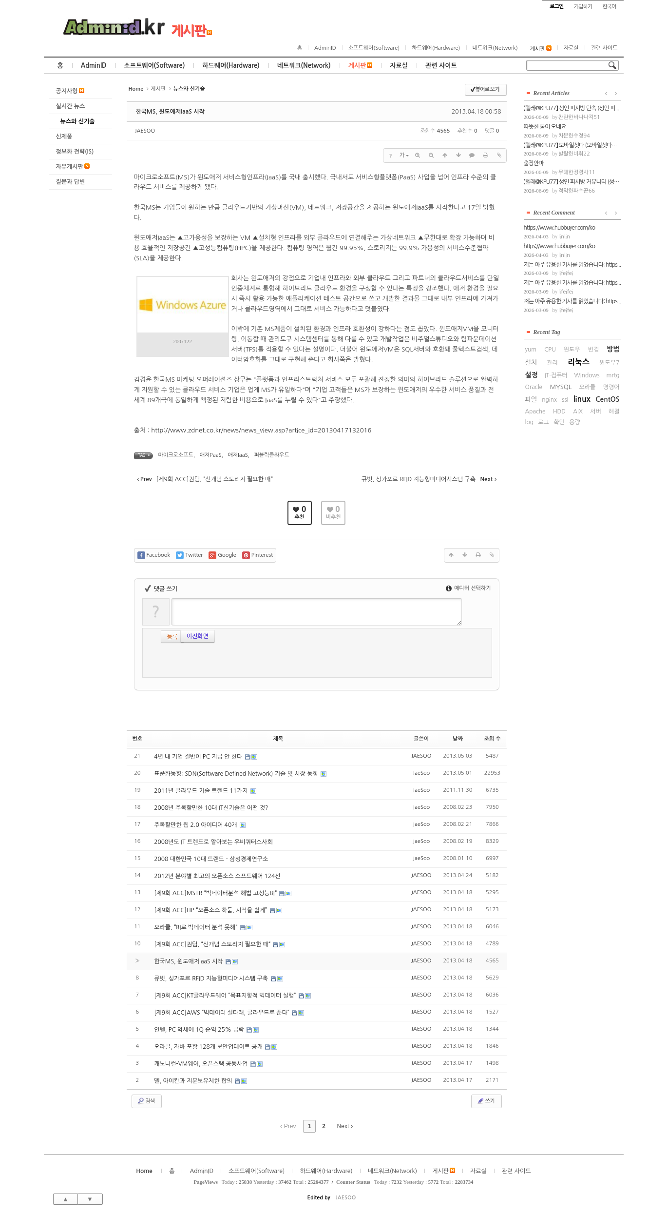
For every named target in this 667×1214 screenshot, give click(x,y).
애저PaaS (211, 455)
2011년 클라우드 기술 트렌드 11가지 (201, 791)
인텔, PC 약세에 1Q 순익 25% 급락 (200, 1030)
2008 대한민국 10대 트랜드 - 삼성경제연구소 (211, 859)
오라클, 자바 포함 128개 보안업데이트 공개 (209, 1047)
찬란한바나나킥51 (579, 117)
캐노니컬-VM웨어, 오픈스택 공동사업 (201, 1064)
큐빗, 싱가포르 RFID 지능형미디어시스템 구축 (211, 978)
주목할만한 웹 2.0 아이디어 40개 (196, 825)
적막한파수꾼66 (576, 191)
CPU (550, 349)
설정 (531, 375)
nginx (549, 400)
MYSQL (561, 387)
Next (345, 1126)
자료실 (571, 48)
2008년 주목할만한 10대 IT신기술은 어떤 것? (211, 808)
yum (531, 349)
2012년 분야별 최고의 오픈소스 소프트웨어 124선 (217, 876)
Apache (535, 411)
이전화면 (178, 635)
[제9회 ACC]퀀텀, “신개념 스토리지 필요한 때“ (213, 944)
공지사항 (70, 91)
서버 (595, 411)
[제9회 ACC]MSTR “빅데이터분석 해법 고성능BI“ (216, 893)
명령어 (611, 387)
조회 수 (492, 739)
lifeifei (565, 273)
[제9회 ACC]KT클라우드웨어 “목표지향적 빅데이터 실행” (226, 996)
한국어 (609, 6)
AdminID (325, 48)
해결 (614, 411)
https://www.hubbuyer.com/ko (559, 228)
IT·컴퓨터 (556, 375)
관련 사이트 (604, 48)
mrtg (613, 375)
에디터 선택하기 (468, 588)
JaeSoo (421, 773)
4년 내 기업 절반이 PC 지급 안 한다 (199, 757)
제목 (278, 739)
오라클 (587, 387)
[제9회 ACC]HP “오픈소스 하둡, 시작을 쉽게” (211, 910)
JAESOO (145, 131)
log (529, 422)
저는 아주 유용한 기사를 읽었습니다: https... (572, 265)
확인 (559, 422)
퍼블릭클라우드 (271, 455)
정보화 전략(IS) (75, 152)
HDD (559, 411)
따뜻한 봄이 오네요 (545, 127)
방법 (613, 349)
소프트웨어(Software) (374, 48)
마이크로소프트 (175, 455)
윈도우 (572, 349)
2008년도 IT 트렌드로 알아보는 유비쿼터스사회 (213, 842)
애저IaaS (238, 455)
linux (582, 399)
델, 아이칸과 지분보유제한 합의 (194, 1081)
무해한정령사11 (576, 172)
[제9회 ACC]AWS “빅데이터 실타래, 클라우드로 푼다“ (222, 1013)
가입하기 (583, 6)
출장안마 (534, 163)
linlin (564, 236)
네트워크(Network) (495, 48)
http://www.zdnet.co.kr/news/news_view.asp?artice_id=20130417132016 (261, 430)
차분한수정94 (574, 135)
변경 (593, 349)
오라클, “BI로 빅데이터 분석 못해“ (196, 927)
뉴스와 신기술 (77, 121)
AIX (578, 411)
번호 (138, 739)
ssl (565, 400)
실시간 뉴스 (70, 106)
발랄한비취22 (574, 154)
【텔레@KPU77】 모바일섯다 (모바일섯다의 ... (572, 145)
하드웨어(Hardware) (436, 48)
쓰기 (485, 1101)
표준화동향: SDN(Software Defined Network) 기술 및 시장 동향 (237, 774)
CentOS (607, 399)
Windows (586, 375)
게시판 (191, 30)
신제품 (64, 136)
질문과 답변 (70, 182)
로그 (543, 422)
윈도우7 (609, 363)
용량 (574, 422)
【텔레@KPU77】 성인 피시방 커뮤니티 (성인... (572, 182)
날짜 (458, 739)
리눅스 (579, 362)
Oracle (534, 387)
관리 (552, 363)
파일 (531, 399)
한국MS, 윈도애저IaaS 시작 (170, 112)
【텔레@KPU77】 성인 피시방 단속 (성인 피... (571, 108)
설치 (531, 362)
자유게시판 (73, 166)
